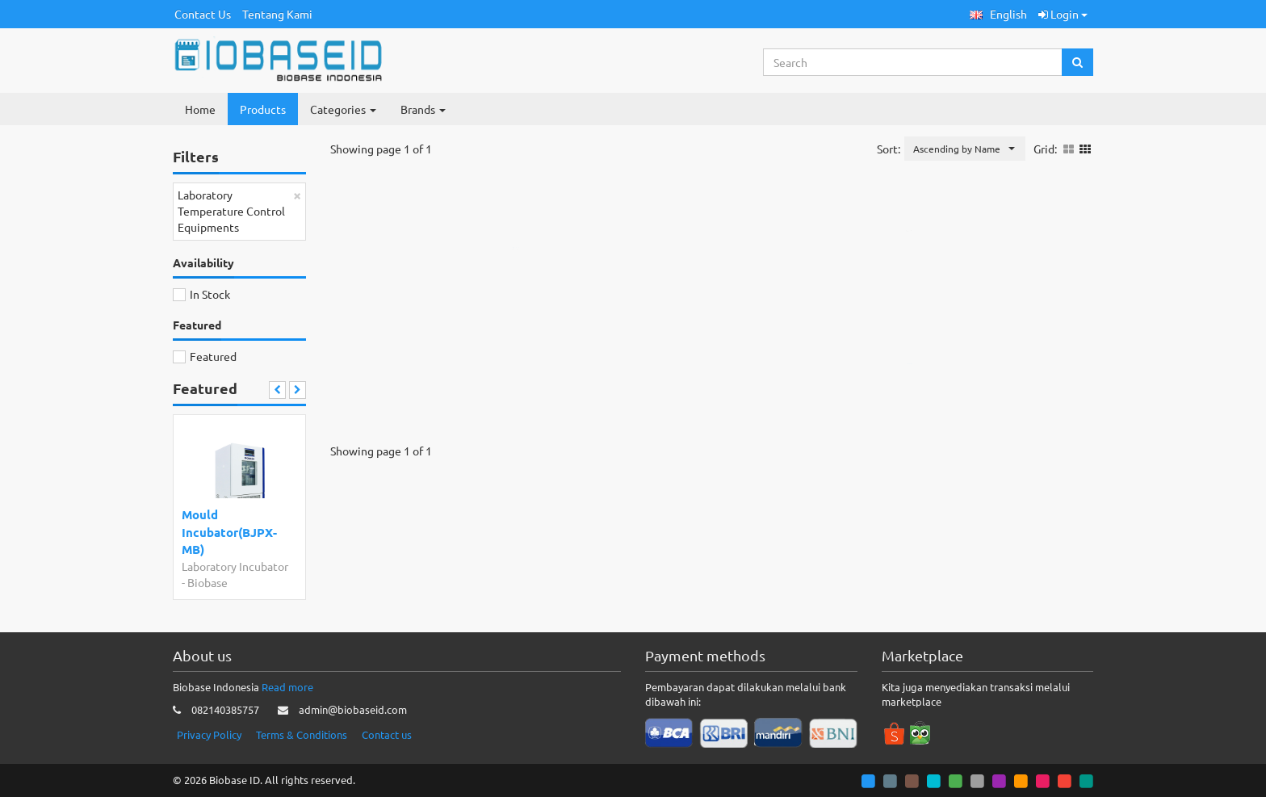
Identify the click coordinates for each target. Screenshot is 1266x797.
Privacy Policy (209, 734)
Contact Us (202, 13)
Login (1063, 13)
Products (263, 109)
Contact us (387, 734)
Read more (287, 687)
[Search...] (913, 62)
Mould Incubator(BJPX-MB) (229, 531)
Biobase (207, 582)
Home (200, 109)
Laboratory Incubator (235, 566)
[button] (998, 14)
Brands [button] (423, 109)
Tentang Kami (277, 13)
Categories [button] (343, 109)
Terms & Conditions (301, 734)
